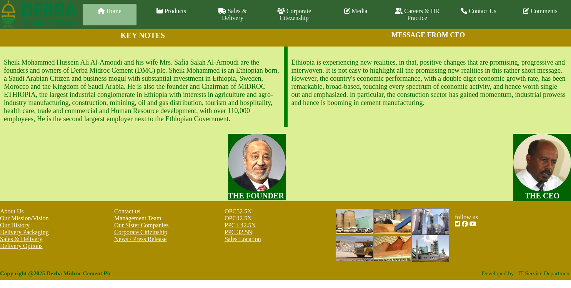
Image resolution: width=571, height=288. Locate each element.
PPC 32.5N (238, 232)
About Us (12, 211)
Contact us (127, 211)
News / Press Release (140, 239)
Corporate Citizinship (140, 232)
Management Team (137, 218)
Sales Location (243, 239)
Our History (15, 225)
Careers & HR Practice (417, 14)
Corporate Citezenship (294, 14)
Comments (540, 11)
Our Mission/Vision (24, 218)
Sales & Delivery (232, 14)
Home (109, 11)
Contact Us (478, 11)
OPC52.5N (238, 211)
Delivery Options (21, 246)
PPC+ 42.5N (240, 225)
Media (356, 11)
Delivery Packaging (24, 232)
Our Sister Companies (141, 225)
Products (171, 11)
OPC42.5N (238, 218)
